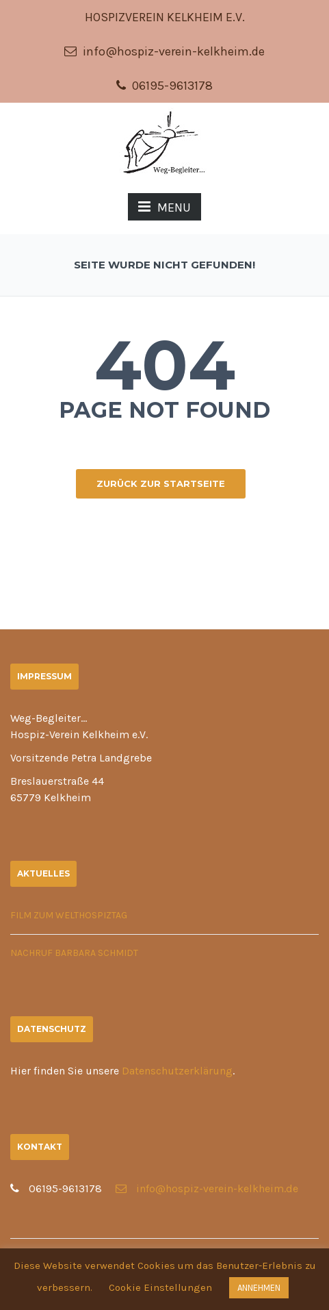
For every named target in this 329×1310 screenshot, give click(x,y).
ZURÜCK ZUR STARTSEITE (160, 483)
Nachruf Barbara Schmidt (74, 953)
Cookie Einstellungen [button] (160, 1287)
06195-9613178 (164, 85)
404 (164, 365)
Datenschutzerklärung (177, 1070)
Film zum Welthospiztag (68, 915)
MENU (164, 207)
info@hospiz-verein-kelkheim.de (164, 51)
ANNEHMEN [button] (258, 1288)
